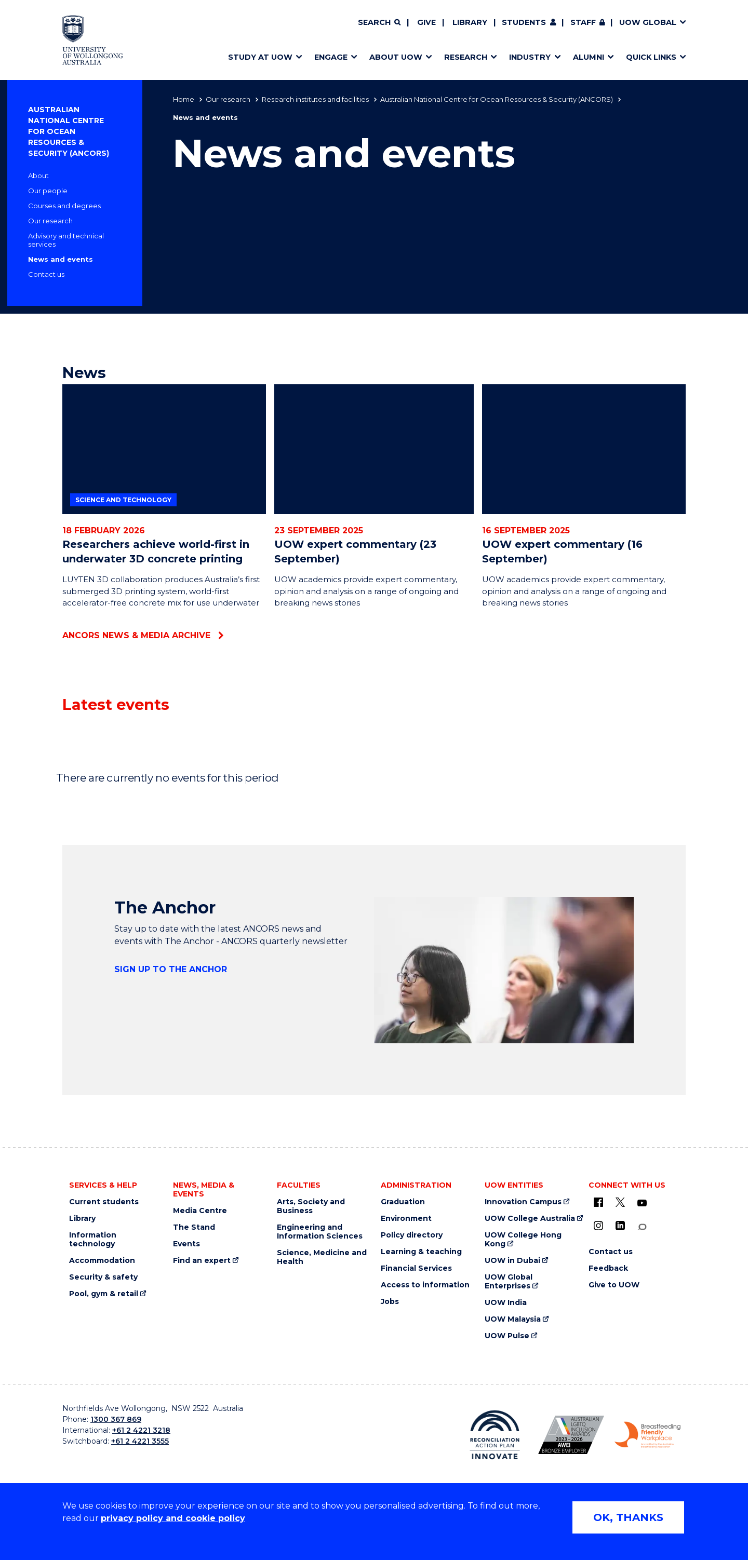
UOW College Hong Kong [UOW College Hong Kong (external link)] (523, 1239)
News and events (60, 259)
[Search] (379, 23)
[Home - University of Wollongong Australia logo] (92, 40)
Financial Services (416, 1268)
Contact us (46, 274)
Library (469, 22)
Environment (406, 1218)
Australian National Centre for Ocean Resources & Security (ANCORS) (496, 99)
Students (524, 22)
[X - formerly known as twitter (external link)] (620, 1202)
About (38, 175)
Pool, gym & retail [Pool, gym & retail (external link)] (103, 1293)
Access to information (425, 1285)
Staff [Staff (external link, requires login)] (583, 22)
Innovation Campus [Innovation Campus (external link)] (523, 1202)
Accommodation (102, 1260)
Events (186, 1244)
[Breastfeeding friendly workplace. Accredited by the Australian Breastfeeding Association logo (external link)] (647, 1435)
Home (183, 99)
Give (426, 22)
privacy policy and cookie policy (173, 1518)
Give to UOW (614, 1285)
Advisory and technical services (66, 240)
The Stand (194, 1227)
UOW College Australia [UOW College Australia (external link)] (530, 1218)
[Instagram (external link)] (598, 1225)
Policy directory (412, 1235)
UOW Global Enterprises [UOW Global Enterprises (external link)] (508, 1281)
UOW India (506, 1302)
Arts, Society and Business (311, 1206)
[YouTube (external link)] (642, 1203)
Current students (104, 1202)
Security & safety (103, 1277)
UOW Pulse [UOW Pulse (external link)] (507, 1336)
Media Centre (200, 1210)
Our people (48, 190)
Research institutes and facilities (315, 99)
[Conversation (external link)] (642, 1226)
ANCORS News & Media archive (136, 635)
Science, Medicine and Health (322, 1257)
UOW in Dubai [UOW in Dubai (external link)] (512, 1260)
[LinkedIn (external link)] (620, 1225)
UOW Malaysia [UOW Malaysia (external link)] (513, 1319)
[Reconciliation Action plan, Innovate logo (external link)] (495, 1435)
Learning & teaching (421, 1251)
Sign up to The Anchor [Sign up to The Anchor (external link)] (170, 969)
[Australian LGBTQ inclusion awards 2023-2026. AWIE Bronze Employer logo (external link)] (571, 1435)
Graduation (403, 1202)
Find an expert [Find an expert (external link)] (202, 1260)
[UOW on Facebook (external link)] (598, 1202)
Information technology (92, 1239)
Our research (228, 99)
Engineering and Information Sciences (320, 1232)
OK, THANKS (628, 1517)
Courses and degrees (64, 205)
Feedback (608, 1268)
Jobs (390, 1301)
